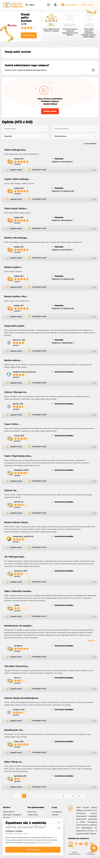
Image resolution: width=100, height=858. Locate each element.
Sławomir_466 (19, 340)
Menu (31, 5)
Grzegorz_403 (18, 709)
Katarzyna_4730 (20, 571)
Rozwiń (91, 641)
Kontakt (55, 815)
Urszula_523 (19, 436)
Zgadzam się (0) (16, 170)
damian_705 (18, 404)
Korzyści (6, 818)
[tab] (13, 807)
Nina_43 (17, 678)
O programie (57, 812)
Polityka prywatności (90, 853)
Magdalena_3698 (21, 470)
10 (63, 796)
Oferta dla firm (87, 5)
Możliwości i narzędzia (12, 815)
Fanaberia (18, 646)
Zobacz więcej (50, 111)
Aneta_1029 (18, 741)
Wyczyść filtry (91, 143)
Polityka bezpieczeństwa (74, 853)
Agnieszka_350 (20, 776)
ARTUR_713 (18, 502)
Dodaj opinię (70, 5)
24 (79, 796)
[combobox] (25, 129)
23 (73, 796)
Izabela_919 (18, 159)
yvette (16, 605)
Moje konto (31, 812)
